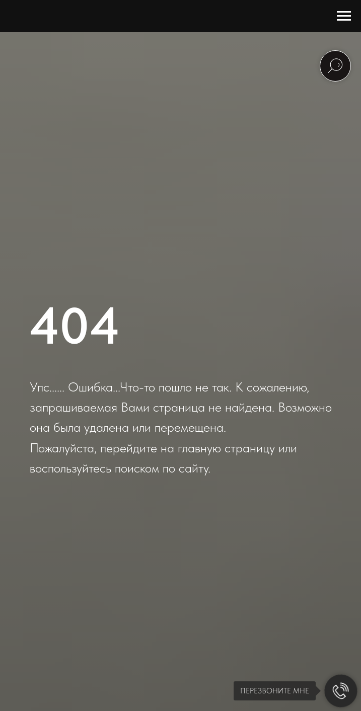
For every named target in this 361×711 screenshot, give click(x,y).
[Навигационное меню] (344, 16)
